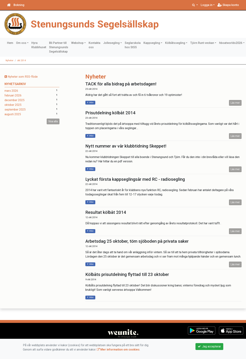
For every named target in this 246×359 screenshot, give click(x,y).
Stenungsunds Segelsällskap (95, 24)
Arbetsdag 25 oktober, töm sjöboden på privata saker (137, 241)
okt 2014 (21, 60)
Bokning (19, 5)
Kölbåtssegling (175, 43)
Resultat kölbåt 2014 (105, 212)
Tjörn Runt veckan (202, 43)
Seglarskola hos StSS (133, 45)
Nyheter (9, 60)
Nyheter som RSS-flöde (21, 76)
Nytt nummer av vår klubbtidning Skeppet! (125, 146)
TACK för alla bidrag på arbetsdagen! (120, 83)
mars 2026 (11, 90)
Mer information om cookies (118, 349)
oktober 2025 (13, 105)
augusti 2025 (13, 114)
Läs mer (235, 102)
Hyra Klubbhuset (38, 45)
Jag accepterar (209, 346)
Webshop (77, 43)
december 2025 (15, 100)
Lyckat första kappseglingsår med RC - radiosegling (135, 179)
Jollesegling (111, 43)
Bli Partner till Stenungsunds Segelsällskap (58, 47)
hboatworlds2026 (230, 43)
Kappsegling (151, 43)
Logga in (206, 5)
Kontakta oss (94, 45)
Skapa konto (228, 5)
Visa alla (53, 121)
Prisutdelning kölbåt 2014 (110, 112)
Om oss (21, 43)
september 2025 (15, 109)
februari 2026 (13, 95)
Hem (10, 43)
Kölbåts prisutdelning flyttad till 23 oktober (127, 274)
